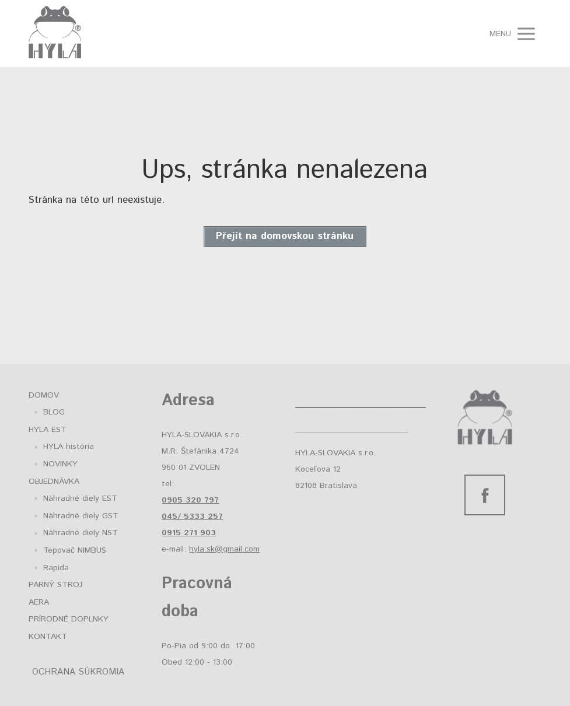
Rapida (56, 568)
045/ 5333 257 (192, 516)
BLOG (54, 412)
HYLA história (68, 446)
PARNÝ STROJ (55, 585)
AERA (39, 602)
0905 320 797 (190, 500)
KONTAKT (48, 636)
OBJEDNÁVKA (54, 481)
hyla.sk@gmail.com (224, 549)
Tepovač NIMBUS (74, 550)
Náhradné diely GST (80, 516)
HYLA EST (48, 429)
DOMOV (44, 395)
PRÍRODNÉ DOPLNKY (69, 619)
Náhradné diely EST (80, 498)
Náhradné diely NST (80, 533)
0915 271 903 (189, 533)
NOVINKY (60, 464)
